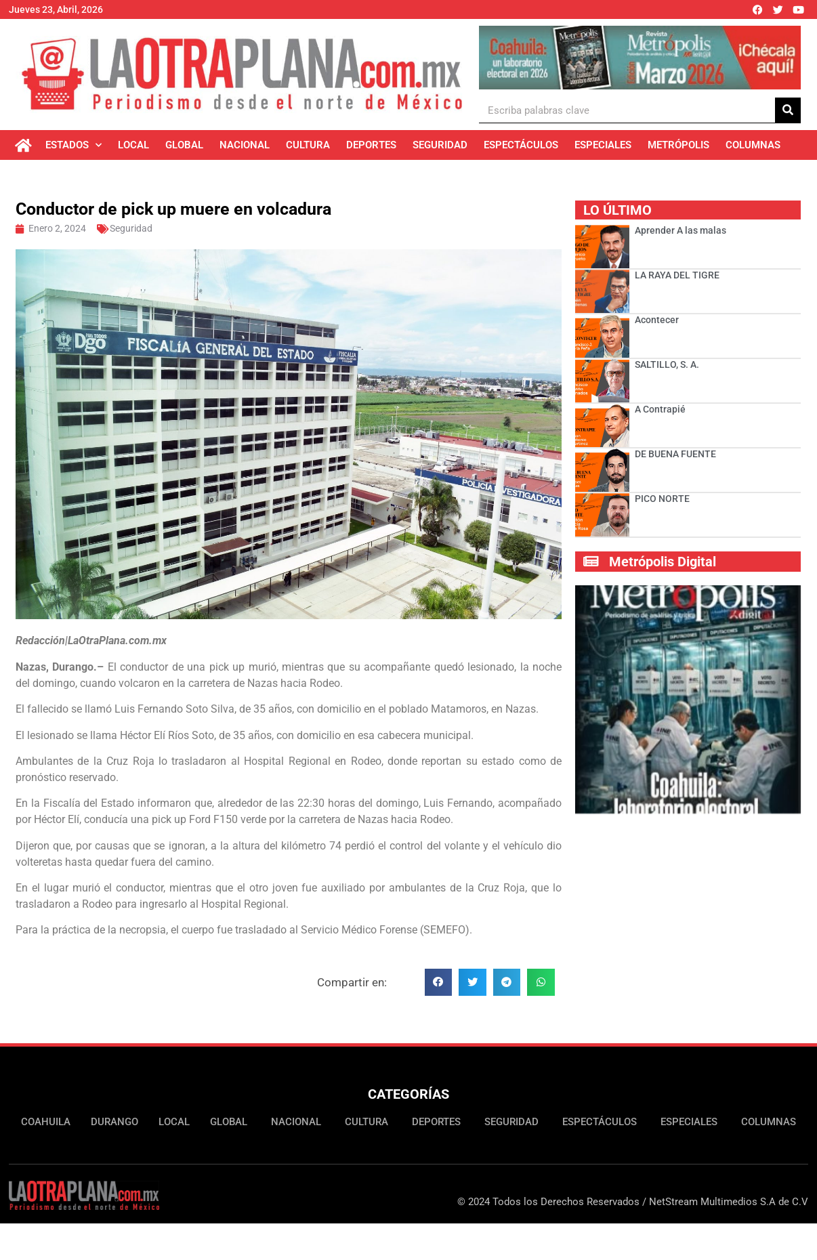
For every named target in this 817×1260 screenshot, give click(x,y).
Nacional (244, 145)
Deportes (371, 145)
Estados (73, 145)
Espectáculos (521, 145)
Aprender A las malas (680, 230)
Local (133, 145)
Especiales (602, 145)
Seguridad (440, 145)
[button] (439, 982)
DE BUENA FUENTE (675, 453)
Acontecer (657, 319)
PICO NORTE (663, 498)
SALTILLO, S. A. (667, 364)
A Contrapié (660, 409)
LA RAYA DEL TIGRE (677, 275)
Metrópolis (678, 145)
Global (184, 145)
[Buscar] (788, 110)
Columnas (753, 145)
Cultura (308, 145)
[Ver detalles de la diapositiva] (640, 57)
